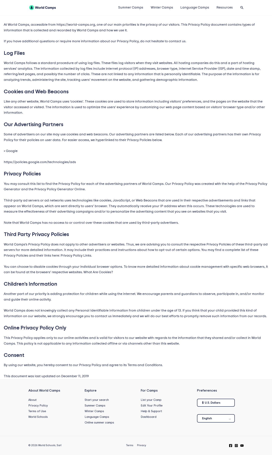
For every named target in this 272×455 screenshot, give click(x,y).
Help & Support (151, 411)
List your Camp (151, 399)
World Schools (38, 416)
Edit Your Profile (152, 405)
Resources (225, 7)
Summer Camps (133, 7)
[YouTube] (242, 445)
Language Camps (195, 7)
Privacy (141, 445)
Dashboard (148, 416)
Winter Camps (163, 7)
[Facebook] (230, 445)
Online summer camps (99, 422)
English (207, 418)
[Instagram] (236, 445)
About (32, 399)
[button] (242, 7)
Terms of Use (37, 411)
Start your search (97, 399)
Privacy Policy (38, 405)
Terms (130, 445)
